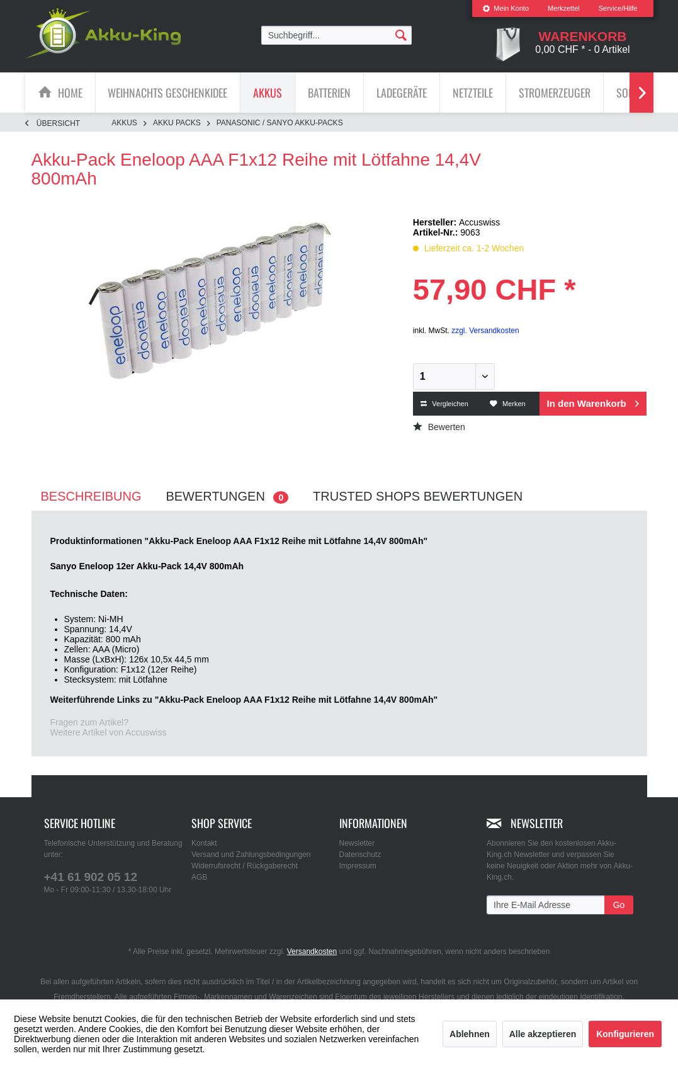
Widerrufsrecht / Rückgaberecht (244, 865)
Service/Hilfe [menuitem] (618, 8)
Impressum (357, 865)
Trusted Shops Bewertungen (418, 496)
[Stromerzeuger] (554, 92)
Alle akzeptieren (543, 1034)
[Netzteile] (473, 92)
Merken (508, 403)
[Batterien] (329, 92)
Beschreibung (91, 496)
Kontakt (204, 843)
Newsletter (357, 843)
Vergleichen (444, 403)
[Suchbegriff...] (336, 35)
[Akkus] (267, 92)
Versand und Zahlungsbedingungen (251, 854)
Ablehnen (469, 1034)
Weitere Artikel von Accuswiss (108, 732)
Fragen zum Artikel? (89, 722)
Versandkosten (312, 951)
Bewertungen (227, 496)
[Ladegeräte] (401, 92)
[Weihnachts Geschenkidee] (167, 92)
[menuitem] (505, 8)
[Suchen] (401, 34)
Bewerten (439, 427)
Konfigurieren (625, 1034)
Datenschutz (360, 854)
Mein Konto (505, 8)
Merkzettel (564, 8)
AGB (199, 877)
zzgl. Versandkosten (485, 330)
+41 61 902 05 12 (90, 876)
